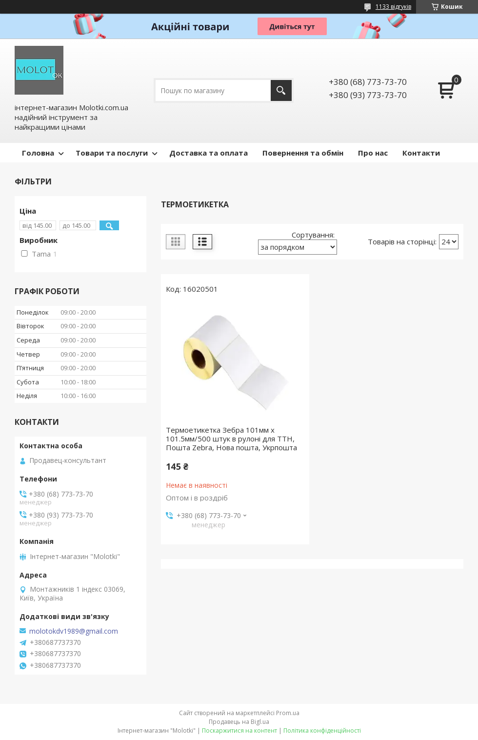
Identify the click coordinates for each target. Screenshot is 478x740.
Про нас (373, 153)
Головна (38, 153)
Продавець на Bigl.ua (239, 722)
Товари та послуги (112, 153)
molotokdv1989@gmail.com (73, 631)
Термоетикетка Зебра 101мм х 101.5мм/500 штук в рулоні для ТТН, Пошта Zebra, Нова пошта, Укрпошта (231, 438)
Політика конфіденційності (322, 730)
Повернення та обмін (302, 153)
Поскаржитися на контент (239, 730)
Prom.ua (287, 713)
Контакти (421, 153)
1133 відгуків (393, 6)
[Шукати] (281, 90)
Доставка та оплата (208, 153)
